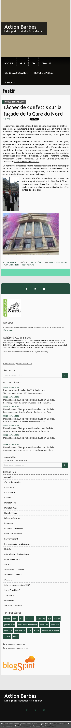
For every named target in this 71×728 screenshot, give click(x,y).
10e (29, 630)
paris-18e (40, 618)
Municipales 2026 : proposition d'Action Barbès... (29, 428)
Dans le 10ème (10, 508)
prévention (20, 630)
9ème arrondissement (27, 624)
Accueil (8, 63)
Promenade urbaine (13, 574)
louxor (57, 618)
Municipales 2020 (12, 559)
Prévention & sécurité (14, 569)
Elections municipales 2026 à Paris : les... (24, 390)
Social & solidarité (12, 590)
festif (16, 265)
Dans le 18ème (10, 513)
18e (49, 618)
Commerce (9, 487)
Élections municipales (13, 528)
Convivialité (9, 492)
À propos (10, 82)
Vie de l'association (16, 73)
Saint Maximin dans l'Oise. (26, 161)
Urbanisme (9, 600)
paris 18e (44, 624)
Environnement (11, 539)
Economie (8, 523)
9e (21, 618)
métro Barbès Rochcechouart (17, 554)
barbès (7, 618)
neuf (22, 63)
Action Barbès (20, 27)
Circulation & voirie (12, 482)
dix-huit (46, 63)
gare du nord (61, 262)
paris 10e (8, 630)
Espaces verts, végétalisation (17, 544)
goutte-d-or (9, 624)
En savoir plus (50, 726)
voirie (15, 636)
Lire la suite (8, 330)
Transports (9, 595)
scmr (15, 618)
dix (33, 63)
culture (7, 636)
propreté (30, 618)
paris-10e (55, 624)
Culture (7, 497)
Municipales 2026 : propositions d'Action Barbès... (29, 400)
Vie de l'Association (13, 605)
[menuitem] (9, 61)
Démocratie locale (12, 518)
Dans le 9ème (10, 503)
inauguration (8, 265)
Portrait (7, 564)
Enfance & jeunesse (13, 533)
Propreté (8, 580)
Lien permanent (10, 262)
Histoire (7, 549)
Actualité (8, 477)
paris (51, 262)
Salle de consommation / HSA (17, 585)
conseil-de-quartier (50, 630)
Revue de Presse (43, 73)
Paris (36, 630)
